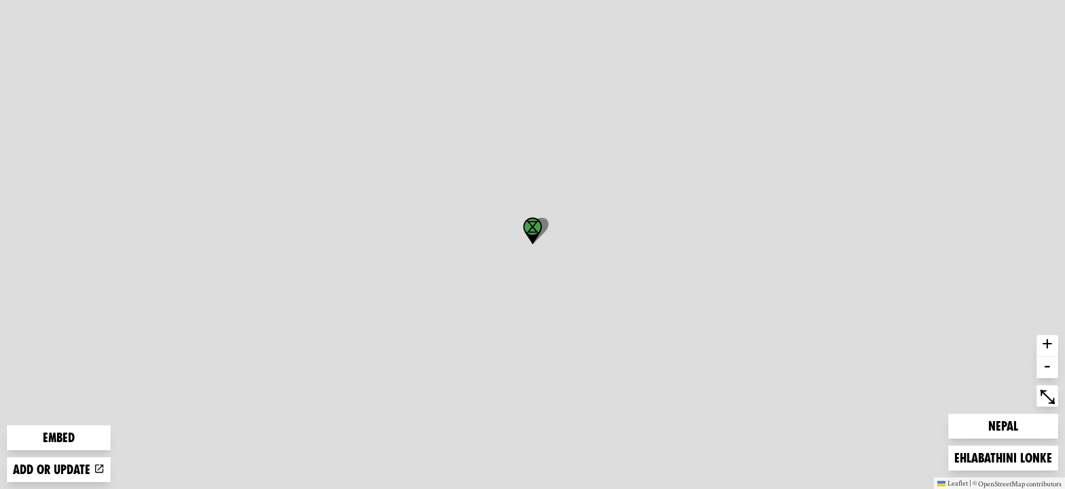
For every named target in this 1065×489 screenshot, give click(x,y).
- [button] (1047, 367)
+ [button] (1047, 346)
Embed (59, 438)
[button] (532, 230)
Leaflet (952, 483)
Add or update (59, 470)
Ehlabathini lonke (1003, 456)
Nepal (1010, 424)
